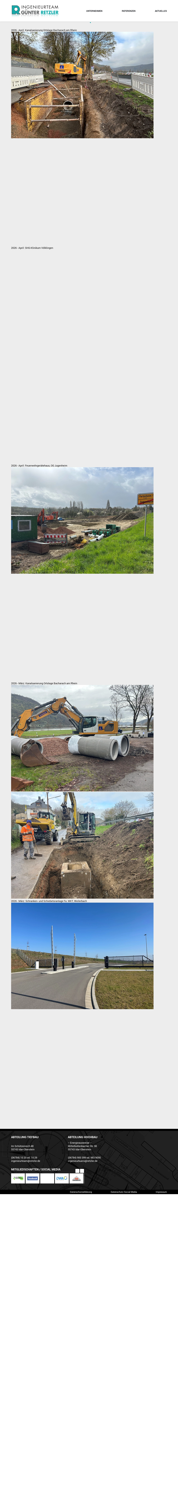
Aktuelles (161, 10)
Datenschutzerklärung (81, 1191)
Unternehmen (94, 10)
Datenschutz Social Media (124, 1191)
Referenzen (128, 10)
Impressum (161, 1191)
